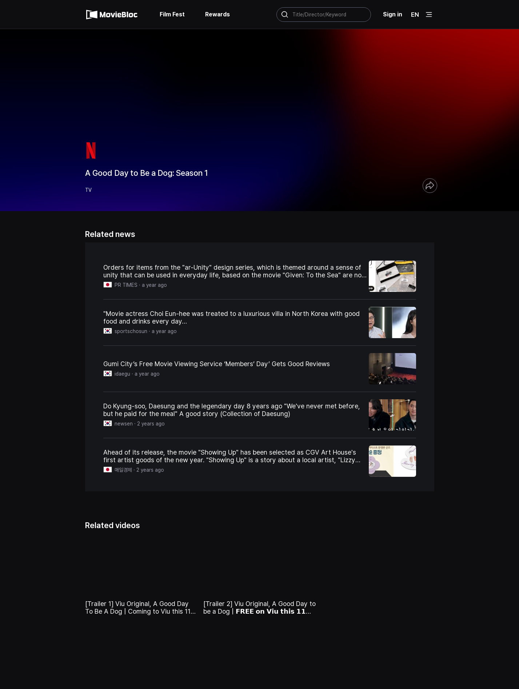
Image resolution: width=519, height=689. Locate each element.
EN (415, 14)
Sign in (392, 14)
